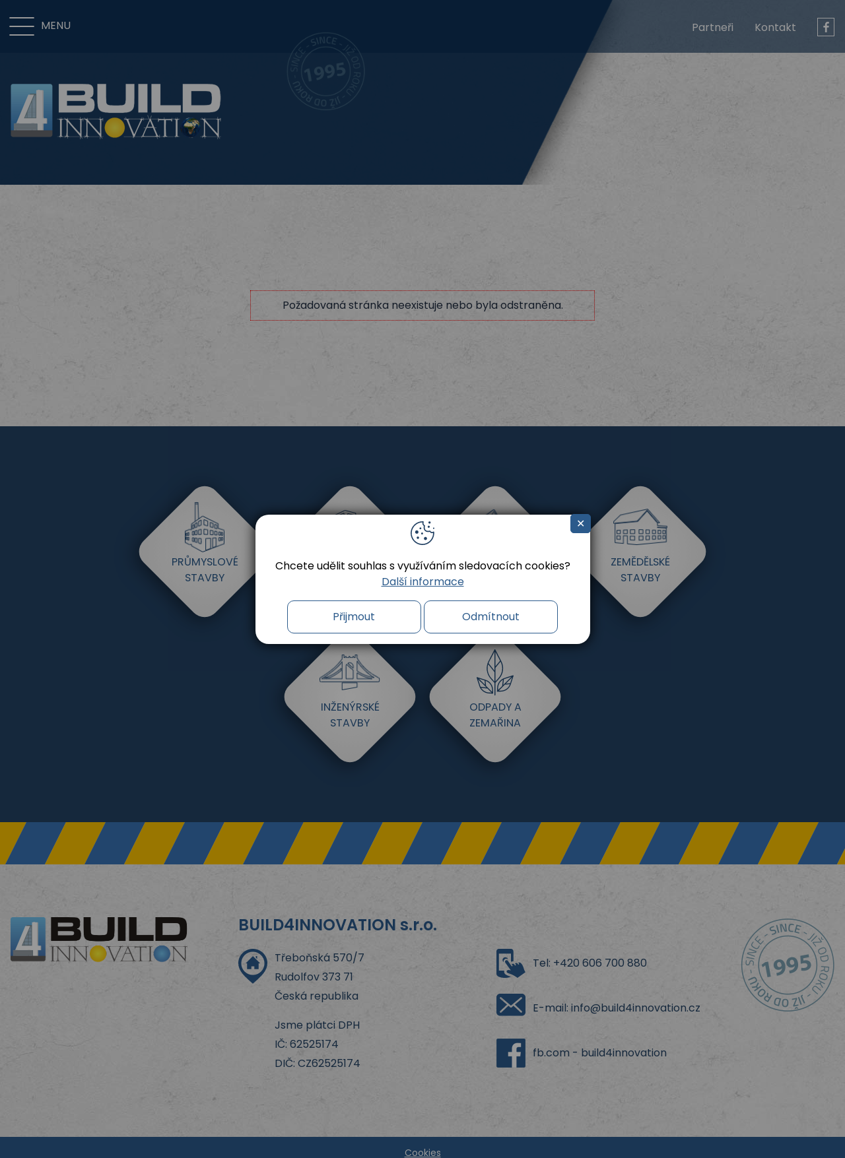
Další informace (423, 581)
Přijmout (354, 616)
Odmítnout (491, 616)
